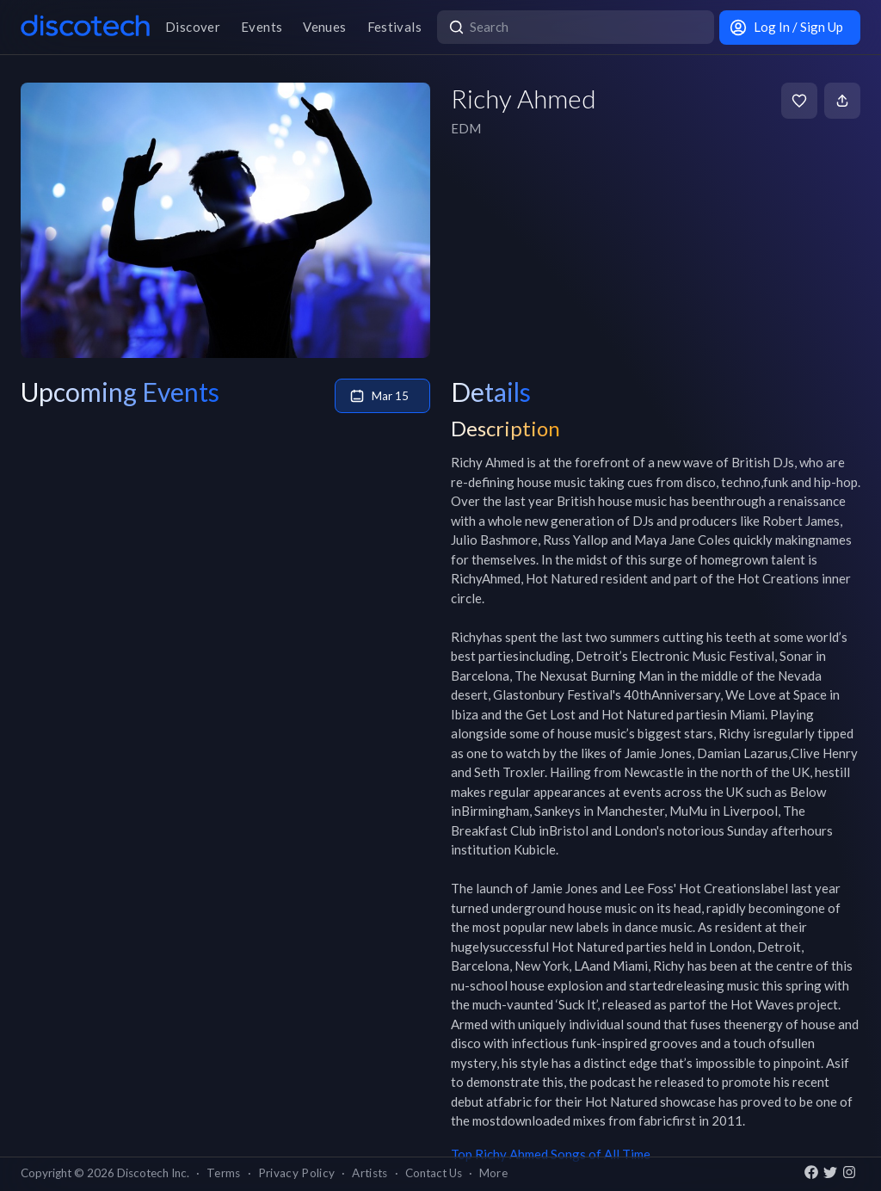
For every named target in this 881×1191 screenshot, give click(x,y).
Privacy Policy (297, 1173)
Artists (369, 1173)
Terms (223, 1173)
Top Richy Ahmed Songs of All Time (550, 1154)
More (493, 1173)
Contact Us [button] (433, 1173)
